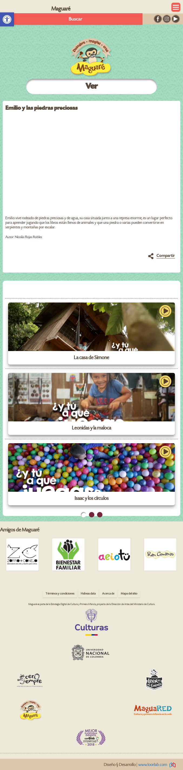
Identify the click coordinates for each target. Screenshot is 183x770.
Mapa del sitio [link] (129, 593)
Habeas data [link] (88, 593)
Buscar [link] (75, 19)
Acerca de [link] (108, 593)
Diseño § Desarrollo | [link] (141, 764)
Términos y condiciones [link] (60, 593)
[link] (7, 19)
